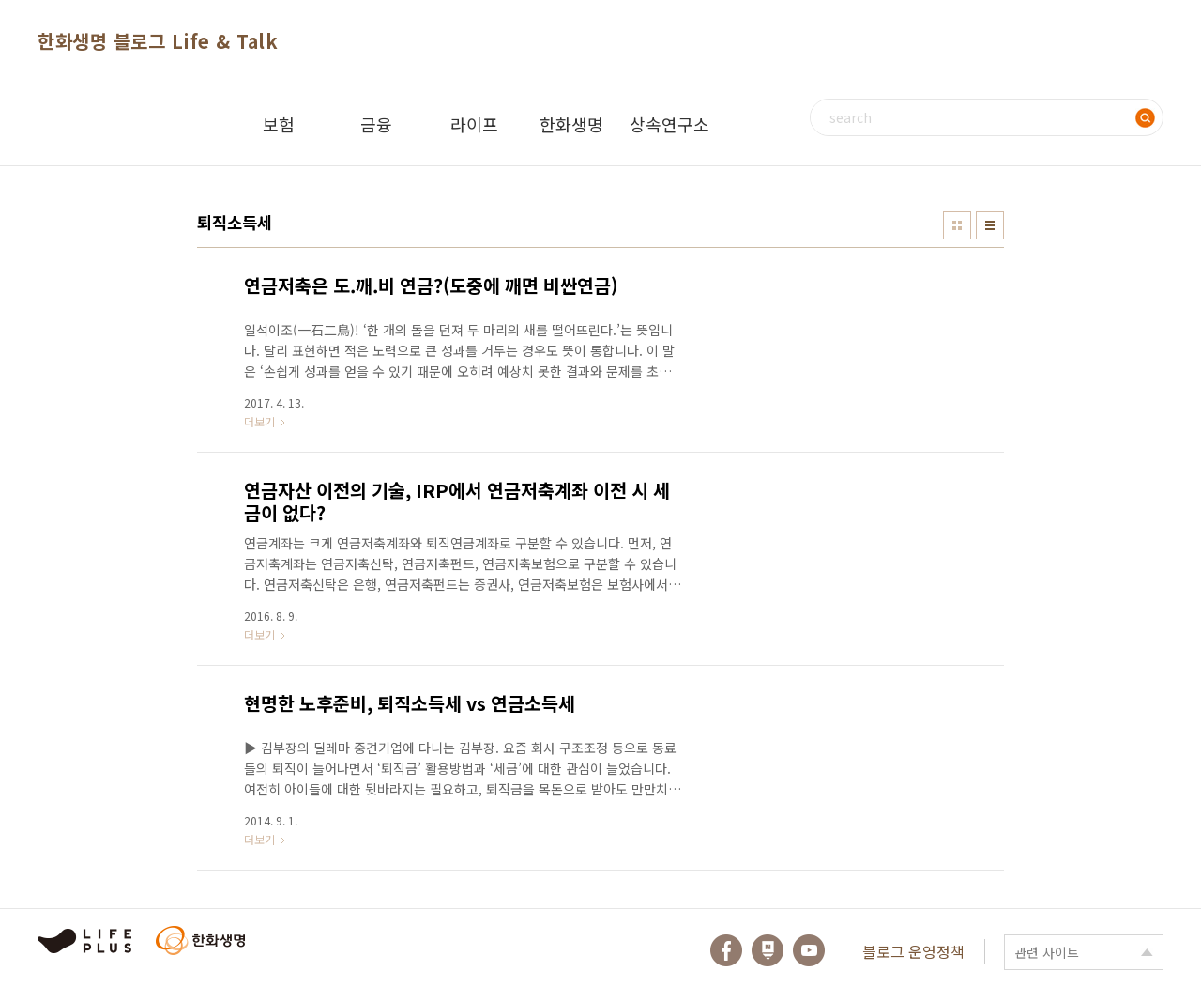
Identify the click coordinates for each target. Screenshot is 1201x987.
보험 (279, 124)
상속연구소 (669, 124)
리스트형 (990, 225)
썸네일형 (957, 225)
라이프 (474, 124)
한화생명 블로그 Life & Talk (158, 40)
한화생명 (571, 124)
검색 (1145, 117)
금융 (376, 124)
